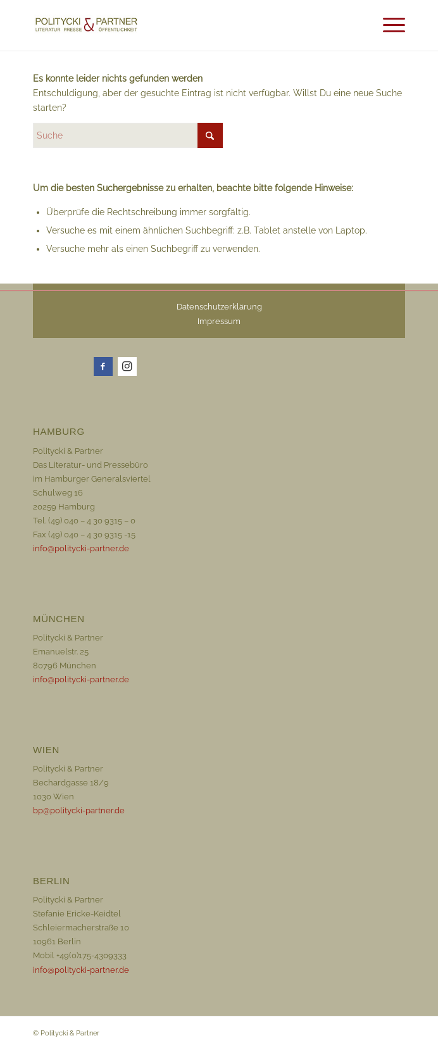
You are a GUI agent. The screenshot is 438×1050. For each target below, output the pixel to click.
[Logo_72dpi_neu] (138, 25)
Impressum (219, 321)
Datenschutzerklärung (219, 307)
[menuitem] (362, 19)
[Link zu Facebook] (103, 366)
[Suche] (362, 25)
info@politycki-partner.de (81, 548)
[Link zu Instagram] (127, 366)
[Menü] (391, 25)
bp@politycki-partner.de (79, 810)
